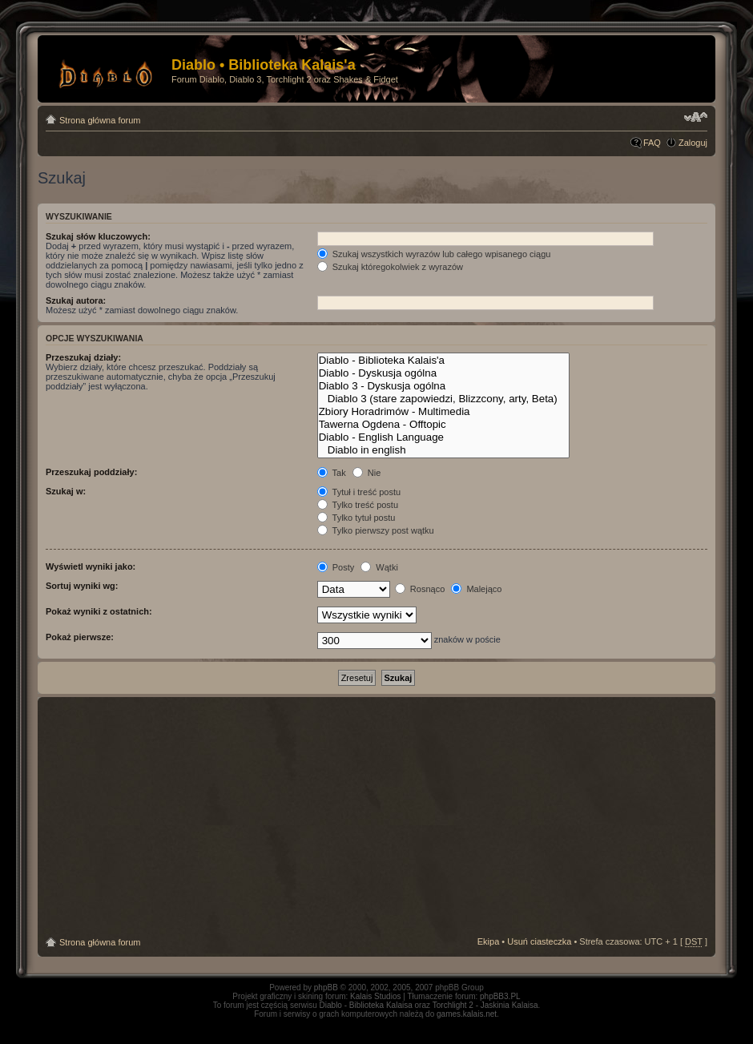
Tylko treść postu (357, 505)
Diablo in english (443, 450)
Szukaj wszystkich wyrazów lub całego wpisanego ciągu (434, 254)
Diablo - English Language (443, 437)
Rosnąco (420, 589)
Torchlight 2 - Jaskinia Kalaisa (485, 1005)
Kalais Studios (375, 996)
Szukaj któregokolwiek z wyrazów (390, 267)
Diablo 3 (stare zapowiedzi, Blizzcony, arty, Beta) (443, 399)
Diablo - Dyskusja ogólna (443, 373)
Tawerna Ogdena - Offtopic (443, 424)
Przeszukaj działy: (83, 357)
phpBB (326, 987)
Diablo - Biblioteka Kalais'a (443, 360)
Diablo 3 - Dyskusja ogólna (443, 386)
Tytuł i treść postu (359, 492)
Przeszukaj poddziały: (91, 472)
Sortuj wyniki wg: (82, 586)
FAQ (652, 142)
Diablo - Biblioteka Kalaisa (366, 1005)
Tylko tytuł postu (356, 517)
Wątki (379, 567)
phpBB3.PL (500, 996)
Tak (331, 473)
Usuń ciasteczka (539, 941)
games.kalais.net (467, 1014)
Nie (366, 473)
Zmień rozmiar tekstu (695, 117)
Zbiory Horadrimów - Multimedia (443, 411)
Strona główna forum (100, 120)
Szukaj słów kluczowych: (98, 236)
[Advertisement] (376, 817)
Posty (336, 567)
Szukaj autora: (76, 300)
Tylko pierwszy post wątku (375, 530)
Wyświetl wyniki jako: (90, 566)
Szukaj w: (66, 491)
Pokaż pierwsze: (80, 637)
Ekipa (488, 941)
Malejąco (476, 589)
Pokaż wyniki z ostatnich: (99, 611)
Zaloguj (693, 142)
